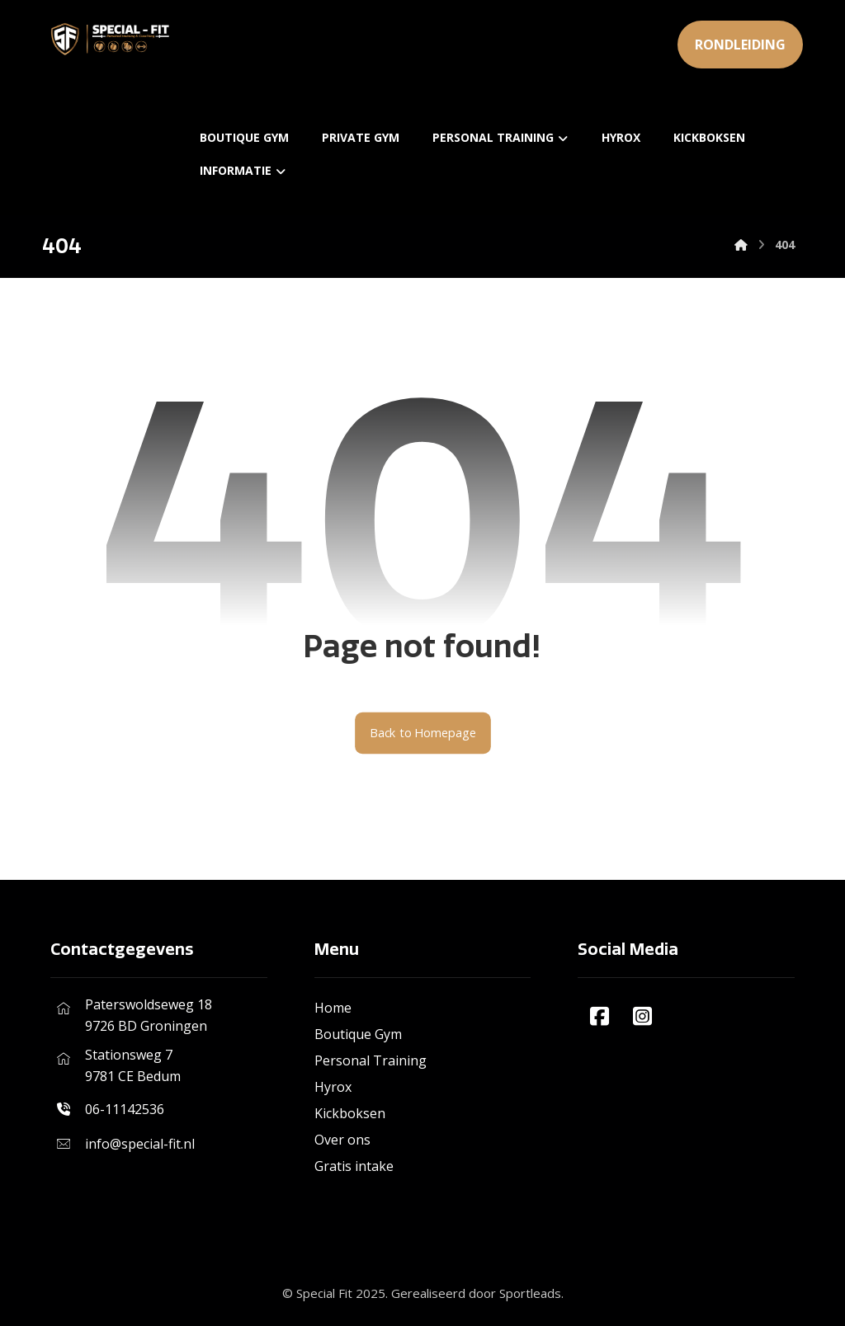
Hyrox (333, 1087)
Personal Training (370, 1060)
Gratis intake (354, 1166)
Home (333, 1008)
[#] (599, 1015)
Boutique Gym (358, 1034)
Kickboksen (349, 1113)
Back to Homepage (423, 733)
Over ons (342, 1140)
